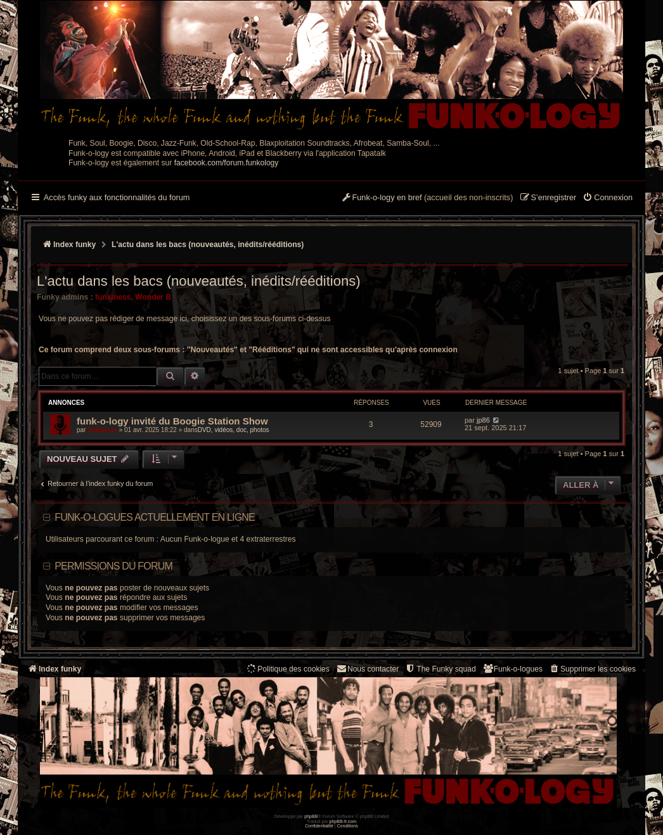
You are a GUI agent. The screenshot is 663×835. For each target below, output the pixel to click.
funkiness (113, 297)
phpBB (311, 816)
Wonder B (153, 297)
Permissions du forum (113, 566)
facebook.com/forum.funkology (226, 162)
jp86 (483, 420)
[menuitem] (608, 198)
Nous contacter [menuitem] (367, 668)
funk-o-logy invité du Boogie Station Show (172, 421)
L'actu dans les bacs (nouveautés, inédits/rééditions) (199, 281)
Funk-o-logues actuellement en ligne (155, 517)
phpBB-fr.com (343, 821)
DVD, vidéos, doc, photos (233, 429)
